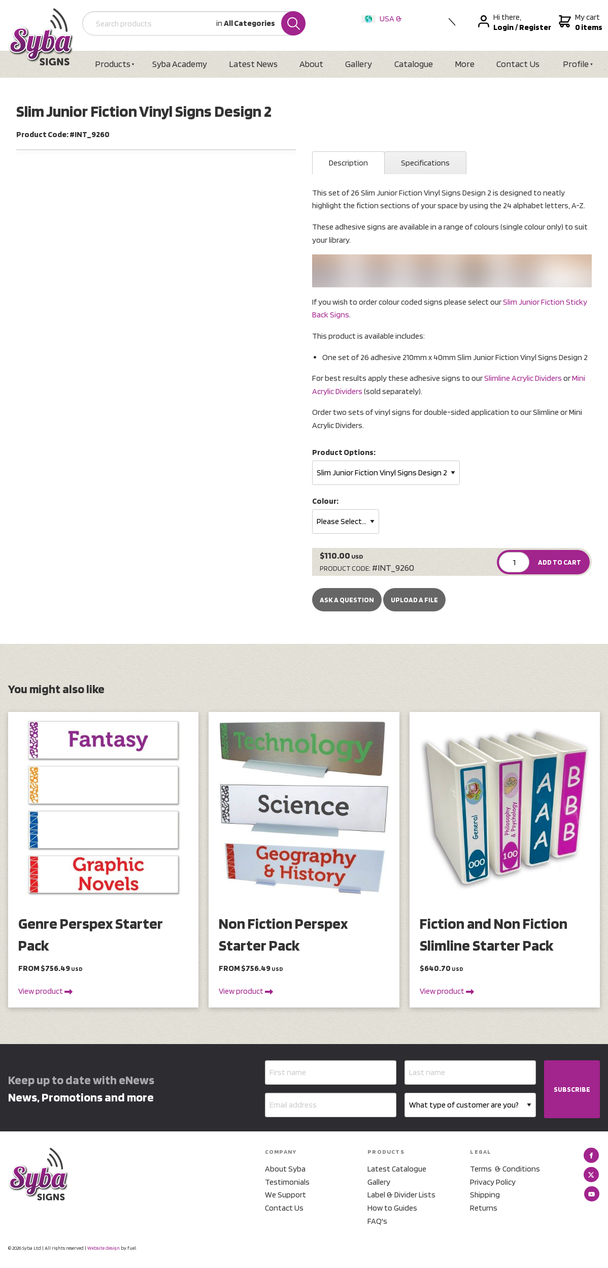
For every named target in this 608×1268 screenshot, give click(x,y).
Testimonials (287, 1182)
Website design (103, 1248)
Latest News (253, 63)
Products (112, 63)
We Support (285, 1194)
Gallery (358, 63)
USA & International (383, 25)
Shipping (485, 1194)
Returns (483, 1208)
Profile (576, 63)
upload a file (414, 600)
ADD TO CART (559, 562)
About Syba (285, 1169)
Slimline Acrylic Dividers (523, 378)
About (311, 63)
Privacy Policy (493, 1182)
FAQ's (377, 1221)
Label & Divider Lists (401, 1194)
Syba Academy (179, 63)
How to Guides (392, 1208)
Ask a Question (347, 600)
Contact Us (517, 63)
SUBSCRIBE (572, 1089)
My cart (579, 22)
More (465, 63)
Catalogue (413, 63)
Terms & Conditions (505, 1169)
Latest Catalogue (396, 1169)
